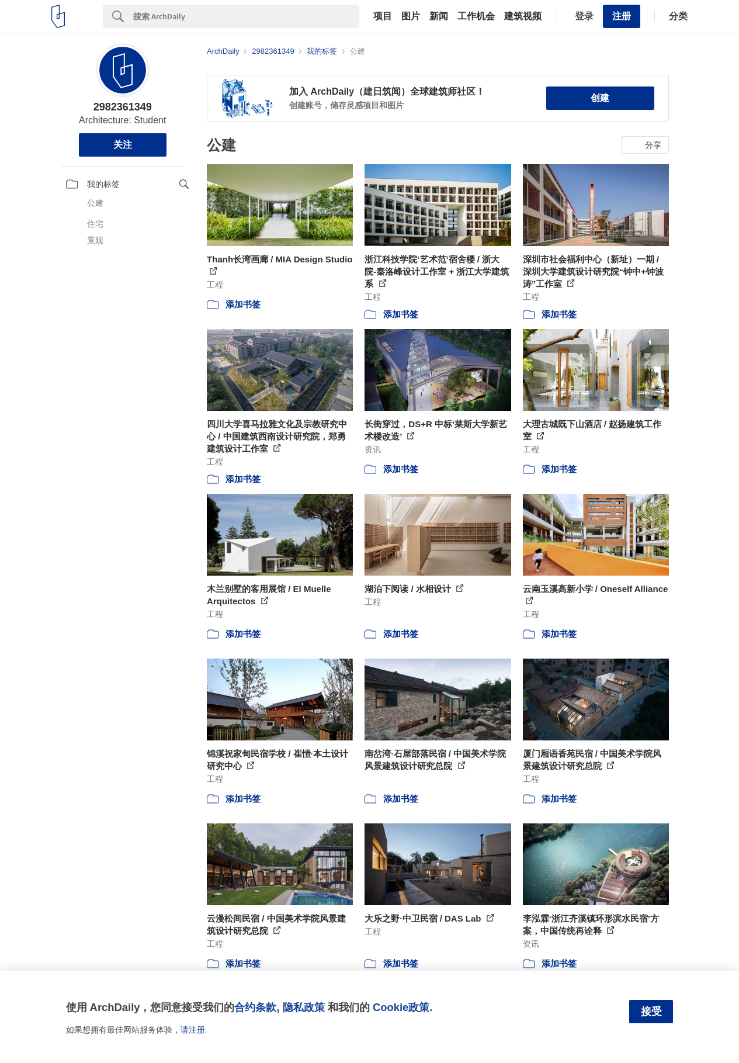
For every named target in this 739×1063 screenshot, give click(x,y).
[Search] (246, 16)
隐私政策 (304, 1007)
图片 (410, 16)
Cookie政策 (401, 1007)
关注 (122, 145)
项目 (382, 16)
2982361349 (122, 107)
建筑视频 (523, 16)
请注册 (193, 1029)
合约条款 (255, 1007)
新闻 (438, 16)
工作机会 (476, 16)
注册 (621, 16)
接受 (651, 1011)
